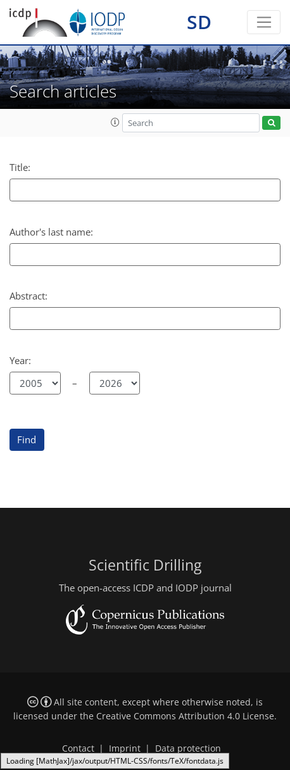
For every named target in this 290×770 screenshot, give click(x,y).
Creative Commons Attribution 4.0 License (185, 716)
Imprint (125, 748)
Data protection (188, 748)
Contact (78, 748)
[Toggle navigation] (264, 22)
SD (199, 22)
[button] (115, 122)
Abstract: (28, 295)
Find (26, 439)
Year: (20, 360)
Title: (19, 167)
